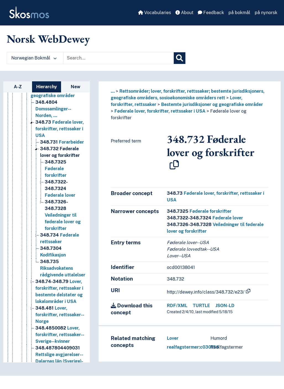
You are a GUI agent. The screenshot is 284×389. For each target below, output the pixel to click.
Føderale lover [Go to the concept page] (60, 188)
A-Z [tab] (18, 86)
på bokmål (239, 12)
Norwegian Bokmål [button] (34, 58)
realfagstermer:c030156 (193, 347)
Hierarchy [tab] (46, 86)
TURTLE (201, 305)
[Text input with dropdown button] (118, 58)
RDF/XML (177, 305)
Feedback (211, 12)
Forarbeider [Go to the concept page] (62, 142)
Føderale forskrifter (199, 211)
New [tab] (75, 86)
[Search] (179, 58)
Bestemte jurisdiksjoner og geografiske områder (212, 104)
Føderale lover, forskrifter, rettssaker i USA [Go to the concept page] (59, 129)
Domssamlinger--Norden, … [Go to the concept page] (53, 109)
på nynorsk (266, 12)
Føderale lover (205, 218)
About (184, 12)
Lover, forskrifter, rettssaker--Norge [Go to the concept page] (59, 314)
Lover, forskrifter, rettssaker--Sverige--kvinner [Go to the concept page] (59, 334)
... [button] (113, 91)
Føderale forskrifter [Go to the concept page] (56, 168)
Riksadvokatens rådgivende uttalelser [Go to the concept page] (62, 268)
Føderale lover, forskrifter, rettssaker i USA (160, 111)
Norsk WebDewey (48, 39)
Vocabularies (154, 12)
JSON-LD (225, 305)
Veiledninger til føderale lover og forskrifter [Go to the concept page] (63, 215)
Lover (172, 338)
